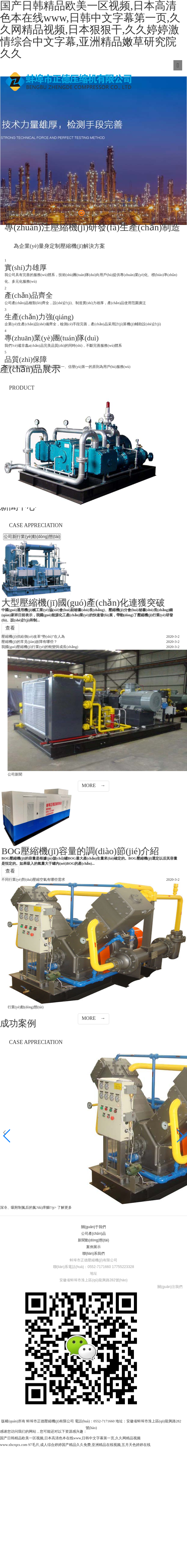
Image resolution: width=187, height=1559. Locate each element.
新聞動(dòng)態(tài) (93, 1388)
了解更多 (64, 1355)
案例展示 (93, 1394)
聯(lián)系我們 (93, 1401)
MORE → (93, 932)
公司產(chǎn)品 (93, 1381)
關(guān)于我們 (93, 1374)
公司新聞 (157, 536)
